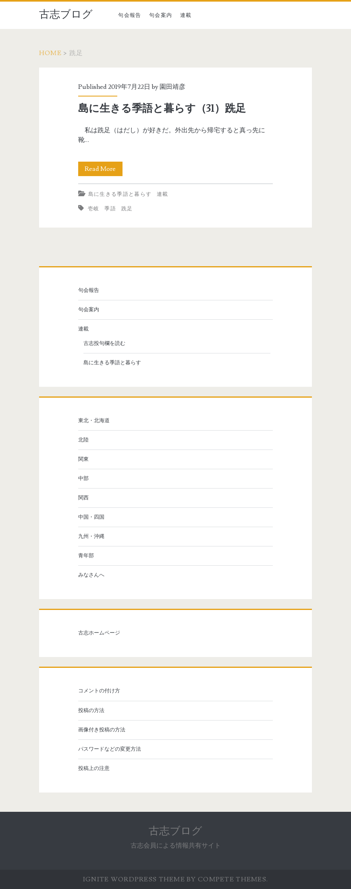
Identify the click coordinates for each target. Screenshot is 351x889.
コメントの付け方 (99, 691)
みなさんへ (91, 575)
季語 (110, 208)
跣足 (127, 208)
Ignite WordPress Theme (134, 879)
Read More (104, 169)
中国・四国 (91, 517)
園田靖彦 (172, 87)
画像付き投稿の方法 (101, 730)
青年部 (86, 555)
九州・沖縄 (91, 536)
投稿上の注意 (94, 768)
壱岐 (94, 208)
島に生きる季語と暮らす (120, 194)
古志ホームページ (99, 633)
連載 (186, 15)
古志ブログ (66, 14)
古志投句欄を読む (104, 343)
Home (50, 53)
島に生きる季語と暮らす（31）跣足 (162, 108)
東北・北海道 (94, 420)
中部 (83, 478)
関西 (83, 498)
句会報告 (129, 15)
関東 (83, 459)
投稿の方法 (91, 710)
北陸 (83, 440)
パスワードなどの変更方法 (109, 749)
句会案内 (160, 15)
